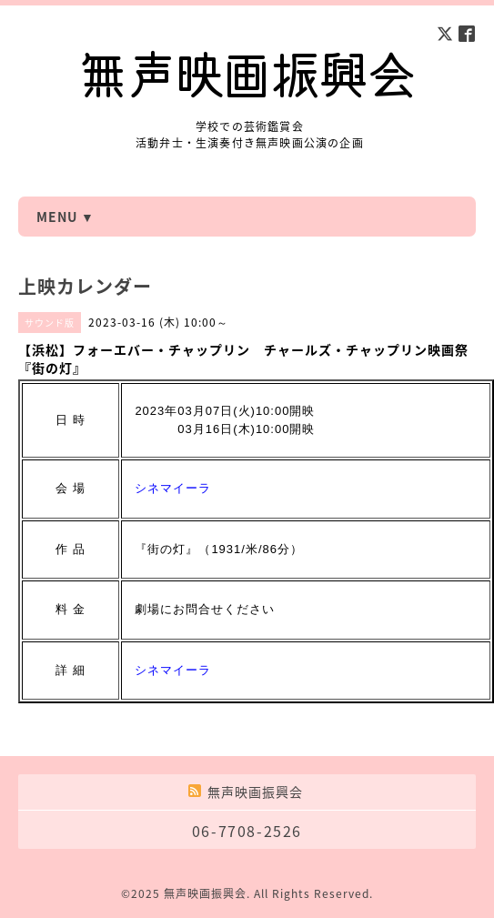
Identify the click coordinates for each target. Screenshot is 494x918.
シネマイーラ (173, 488)
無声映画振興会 (205, 893)
